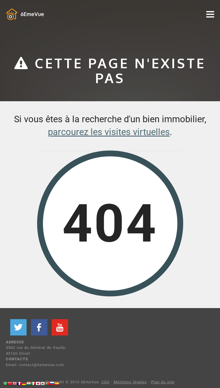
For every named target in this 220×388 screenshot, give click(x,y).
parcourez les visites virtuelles (109, 132)
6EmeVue (32, 14)
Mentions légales (130, 382)
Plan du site (162, 382)
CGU (105, 382)
